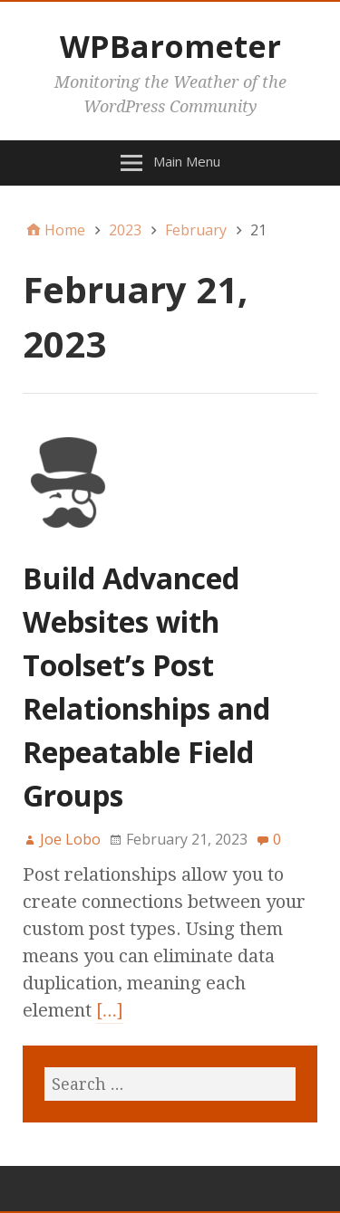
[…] (109, 1010)
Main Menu (186, 161)
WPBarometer (170, 46)
